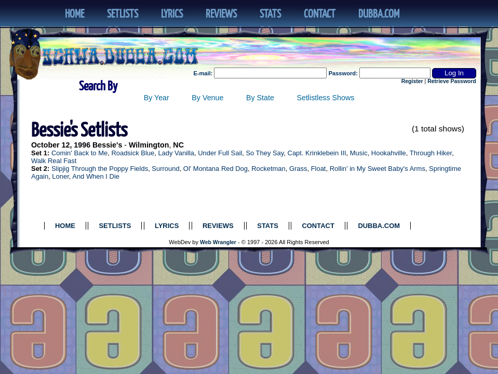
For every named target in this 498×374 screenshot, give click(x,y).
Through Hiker (431, 153)
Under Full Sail (220, 153)
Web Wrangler (218, 242)
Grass (298, 168)
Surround (165, 168)
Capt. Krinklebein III (317, 153)
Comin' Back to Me (79, 153)
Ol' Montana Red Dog (215, 168)
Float (318, 168)
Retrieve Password (451, 81)
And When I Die (95, 176)
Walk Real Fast (53, 161)
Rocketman (268, 168)
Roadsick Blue (132, 153)
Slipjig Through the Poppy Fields (99, 168)
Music (359, 153)
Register (412, 81)
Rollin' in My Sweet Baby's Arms (377, 168)
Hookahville (388, 153)
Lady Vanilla (176, 153)
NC (178, 145)
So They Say (265, 153)
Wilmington (149, 145)
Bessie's (107, 145)
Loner (60, 176)
